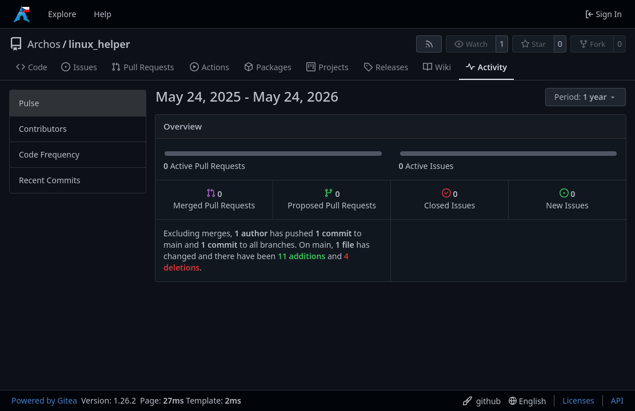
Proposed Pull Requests (331, 199)
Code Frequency (49, 154)
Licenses (578, 400)
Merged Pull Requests (214, 199)
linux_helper (99, 44)
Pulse (29, 103)
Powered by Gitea (44, 400)
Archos (44, 44)
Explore (62, 14)
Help (102, 14)
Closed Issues (449, 199)
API (617, 400)
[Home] (22, 14)
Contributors (43, 128)
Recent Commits (49, 180)
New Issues (567, 199)
